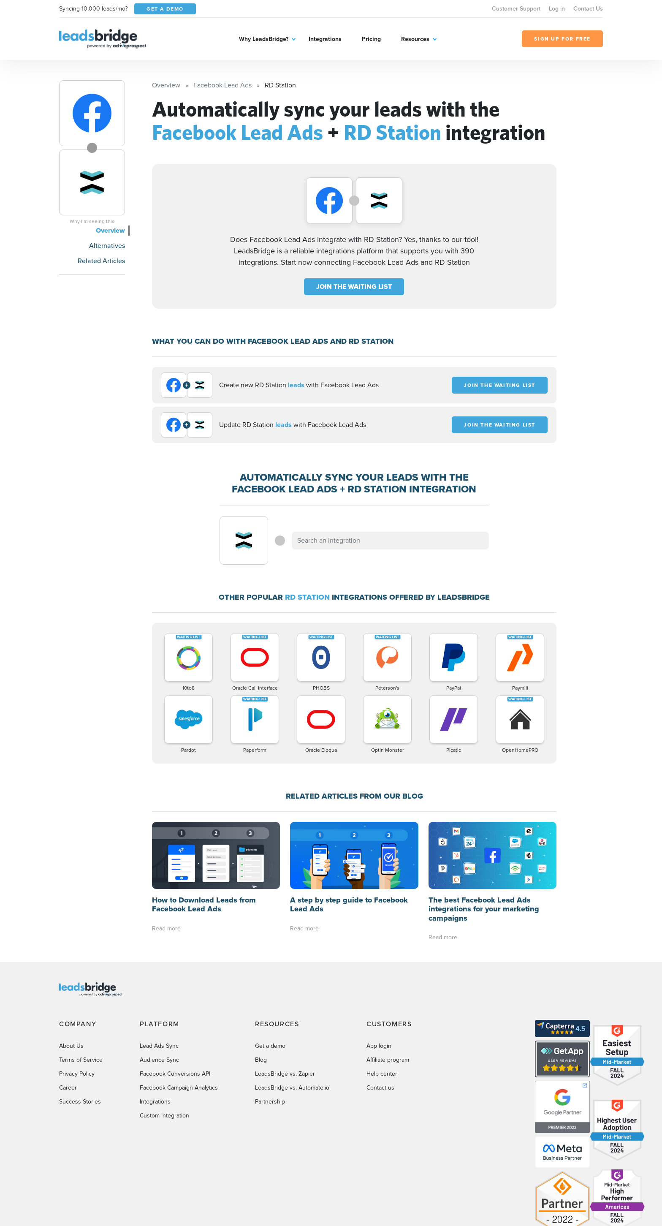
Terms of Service (81, 1059)
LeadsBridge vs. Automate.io (292, 1087)
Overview (110, 230)
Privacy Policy (77, 1073)
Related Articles (101, 261)
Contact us (380, 1087)
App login (378, 1045)
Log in (557, 8)
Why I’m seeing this (92, 221)
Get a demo (270, 1045)
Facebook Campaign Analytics (179, 1087)
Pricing (371, 39)
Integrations (325, 39)
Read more (166, 928)
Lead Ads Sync (159, 1045)
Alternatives (107, 245)
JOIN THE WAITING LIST (354, 286)
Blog (261, 1059)
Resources (415, 39)
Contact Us (588, 8)
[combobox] (390, 540)
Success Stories (80, 1101)
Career (68, 1087)
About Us (71, 1045)
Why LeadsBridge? (263, 39)
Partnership (270, 1101)
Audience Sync (159, 1059)
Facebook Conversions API (175, 1073)
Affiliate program (387, 1059)
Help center (381, 1073)
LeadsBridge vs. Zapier (285, 1073)
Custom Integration (164, 1115)
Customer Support (516, 8)
